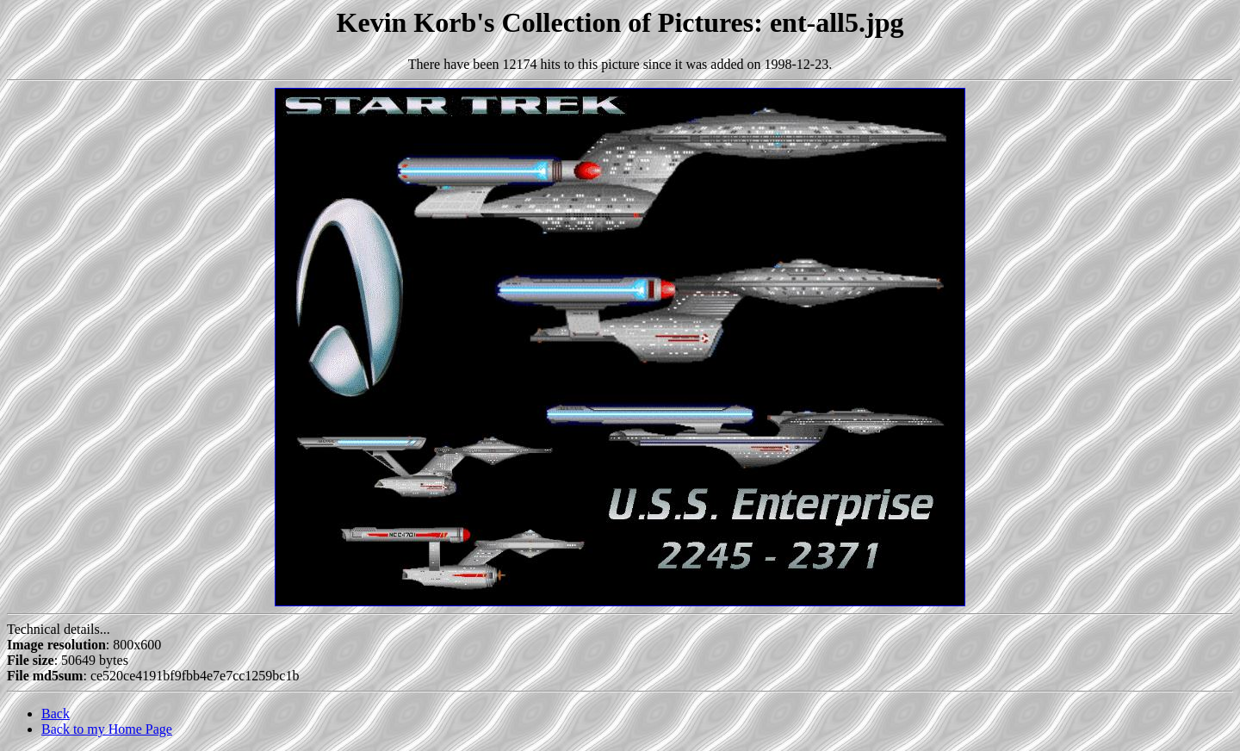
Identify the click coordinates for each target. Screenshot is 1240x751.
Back (55, 713)
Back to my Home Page (106, 729)
